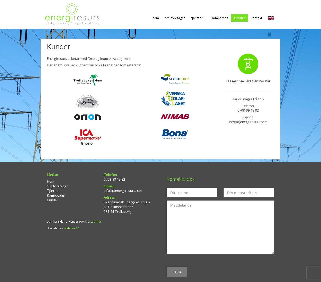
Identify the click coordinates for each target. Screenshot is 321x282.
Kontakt (256, 18)
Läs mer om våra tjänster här (248, 81)
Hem (156, 18)
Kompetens (219, 18)
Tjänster (198, 18)
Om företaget (175, 18)
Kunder (239, 18)
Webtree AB (71, 228)
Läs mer (95, 221)
